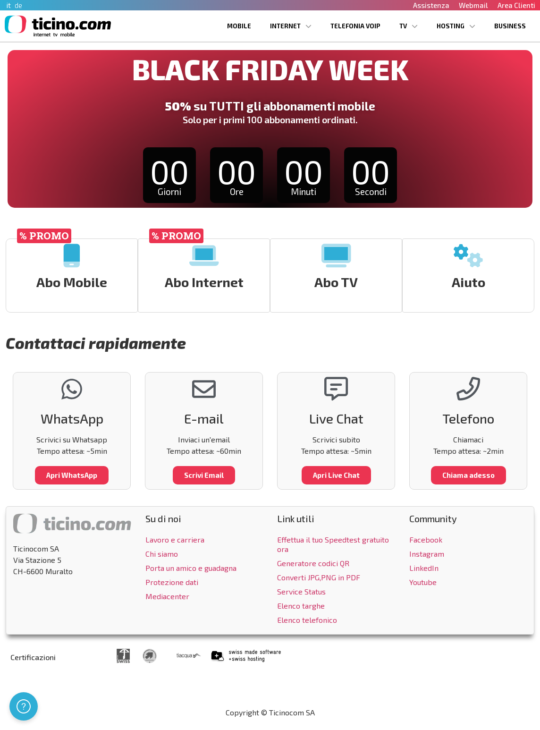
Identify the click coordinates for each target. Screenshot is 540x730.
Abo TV (336, 282)
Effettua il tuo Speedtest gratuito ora (333, 544)
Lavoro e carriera (174, 539)
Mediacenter (167, 596)
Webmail (473, 5)
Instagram (426, 553)
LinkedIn (424, 567)
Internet (291, 26)
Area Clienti (516, 5)
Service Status (301, 591)
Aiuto (468, 282)
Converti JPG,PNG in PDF (318, 577)
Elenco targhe (301, 605)
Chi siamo (161, 553)
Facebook (425, 539)
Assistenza (431, 5)
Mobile (239, 26)
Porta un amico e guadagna (190, 567)
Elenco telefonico (307, 619)
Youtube (423, 581)
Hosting (456, 26)
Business (510, 26)
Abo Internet (204, 282)
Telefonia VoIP (355, 26)
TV (408, 26)
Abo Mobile (72, 282)
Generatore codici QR (313, 563)
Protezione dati (171, 581)
